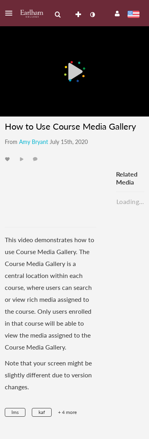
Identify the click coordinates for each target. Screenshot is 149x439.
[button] (11, 13)
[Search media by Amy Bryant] (33, 141)
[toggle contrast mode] (92, 15)
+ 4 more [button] (67, 412)
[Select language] (133, 15)
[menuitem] (57, 15)
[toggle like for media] (8, 158)
